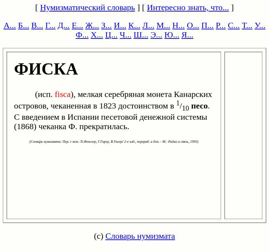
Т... (247, 25)
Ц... (111, 34)
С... (234, 25)
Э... (156, 34)
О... (193, 25)
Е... (77, 25)
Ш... (140, 34)
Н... (178, 25)
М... (163, 25)
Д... (63, 25)
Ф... (82, 34)
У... (260, 25)
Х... (97, 34)
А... (10, 25)
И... (120, 25)
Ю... (171, 34)
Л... (148, 25)
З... (106, 25)
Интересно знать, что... (188, 7)
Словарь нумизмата (140, 235)
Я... (187, 34)
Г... (50, 25)
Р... (221, 25)
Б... (23, 25)
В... (37, 25)
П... (207, 25)
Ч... (126, 34)
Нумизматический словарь (87, 7)
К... (134, 25)
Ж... (92, 25)
